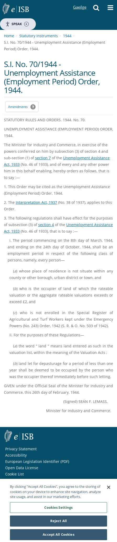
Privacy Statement (21, 448)
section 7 (43, 157)
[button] (96, 9)
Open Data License (21, 467)
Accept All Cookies (58, 536)
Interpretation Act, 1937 (36, 202)
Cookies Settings (58, 508)
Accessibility (16, 455)
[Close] (108, 489)
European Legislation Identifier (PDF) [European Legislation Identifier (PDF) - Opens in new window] (37, 461)
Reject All (58, 522)
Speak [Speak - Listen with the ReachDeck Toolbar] (17, 23)
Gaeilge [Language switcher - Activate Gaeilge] (79, 2)
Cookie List (14, 474)
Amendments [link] (18, 107)
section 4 (46, 224)
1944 (67, 35)
